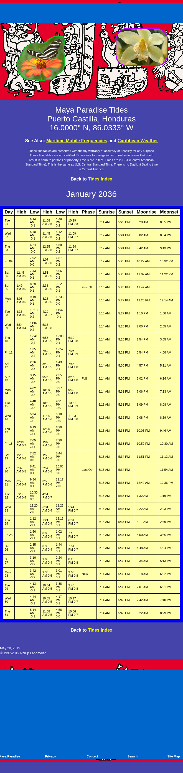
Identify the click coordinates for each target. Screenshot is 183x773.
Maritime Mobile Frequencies (76, 140)
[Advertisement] (92, 12)
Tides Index (100, 179)
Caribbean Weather (138, 140)
